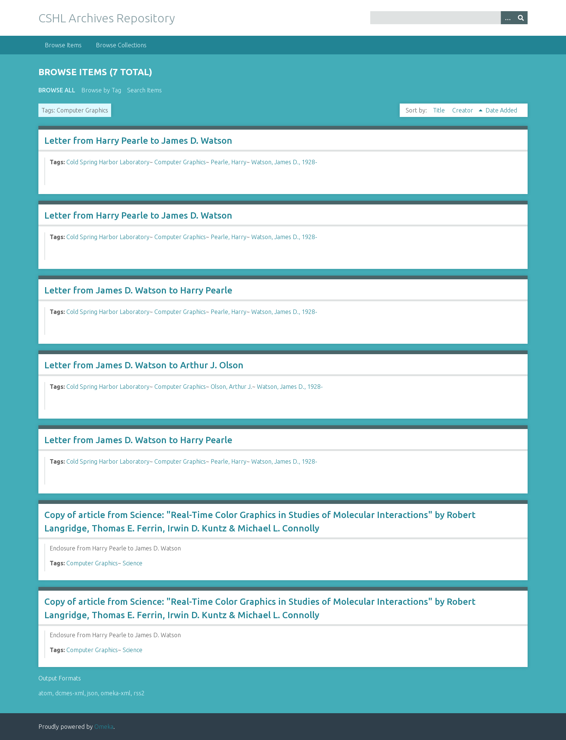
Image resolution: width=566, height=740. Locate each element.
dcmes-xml (69, 693)
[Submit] (521, 17)
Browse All (56, 90)
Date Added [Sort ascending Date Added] (501, 110)
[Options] (507, 17)
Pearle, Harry (228, 162)
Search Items (144, 90)
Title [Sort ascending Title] (439, 110)
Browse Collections (121, 45)
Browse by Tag (101, 90)
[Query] (449, 17)
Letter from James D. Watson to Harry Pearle (138, 290)
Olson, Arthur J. (231, 386)
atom (45, 693)
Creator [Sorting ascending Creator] (463, 110)
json (92, 693)
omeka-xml (116, 693)
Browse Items (63, 45)
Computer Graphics (180, 162)
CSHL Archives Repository (106, 18)
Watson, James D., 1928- (284, 162)
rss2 (139, 693)
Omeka (103, 726)
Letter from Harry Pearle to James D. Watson (138, 141)
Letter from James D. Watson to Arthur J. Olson (143, 365)
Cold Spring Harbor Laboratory (108, 162)
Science (132, 563)
